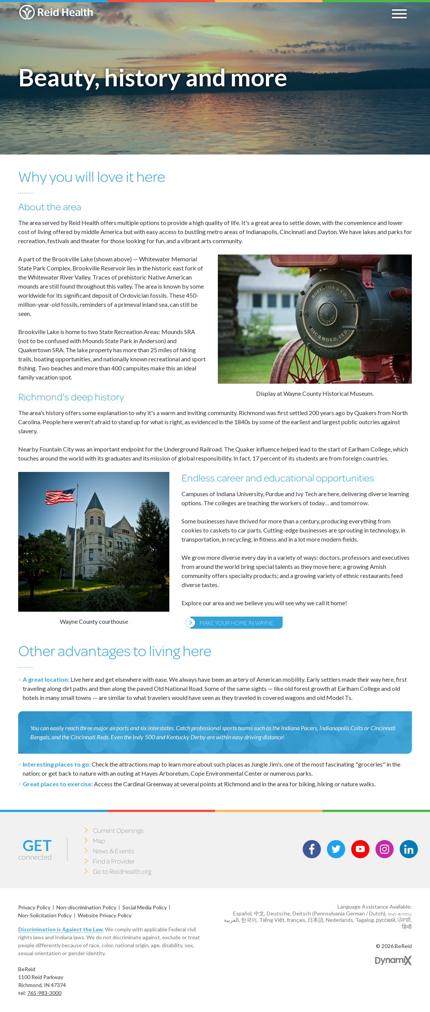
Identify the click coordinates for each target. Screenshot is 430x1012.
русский (385, 920)
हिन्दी (407, 926)
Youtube (360, 849)
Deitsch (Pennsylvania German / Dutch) (338, 913)
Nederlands (339, 920)
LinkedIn (409, 849)
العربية (231, 920)
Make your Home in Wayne (237, 622)
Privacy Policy (34, 907)
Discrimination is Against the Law (60, 929)
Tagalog (364, 920)
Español (242, 913)
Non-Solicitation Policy (45, 915)
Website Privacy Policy (104, 915)
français (296, 920)
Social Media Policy (144, 907)
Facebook (312, 849)
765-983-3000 (44, 993)
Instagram (384, 849)
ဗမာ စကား (399, 913)
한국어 (249, 920)
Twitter (336, 849)
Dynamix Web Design (393, 960)
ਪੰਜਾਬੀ (404, 920)
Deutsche (278, 913)
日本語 (316, 920)
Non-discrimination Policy (86, 907)
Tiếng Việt (272, 920)
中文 (259, 913)
